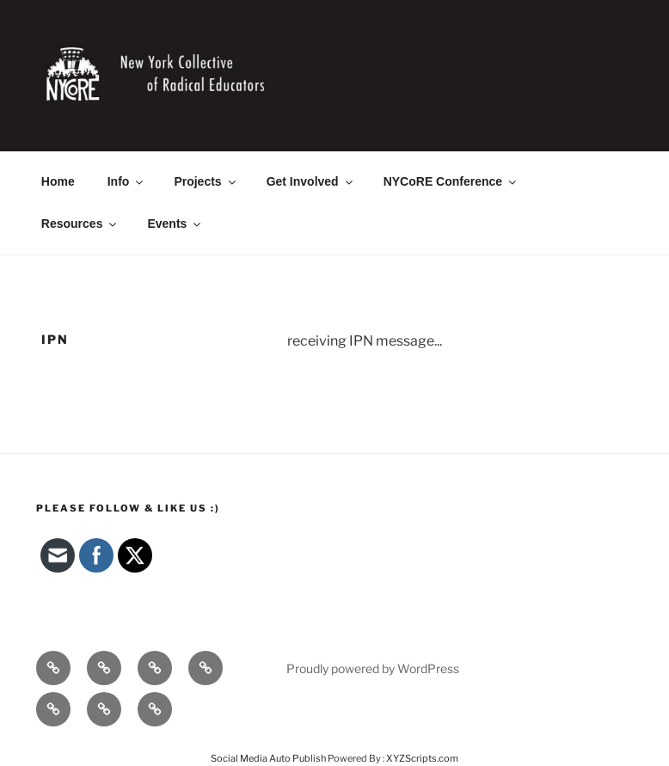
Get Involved (311, 181)
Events (175, 223)
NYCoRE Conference (451, 181)
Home (58, 181)
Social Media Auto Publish (268, 758)
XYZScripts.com (422, 758)
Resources (80, 223)
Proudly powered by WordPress (372, 668)
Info (126, 181)
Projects (205, 181)
